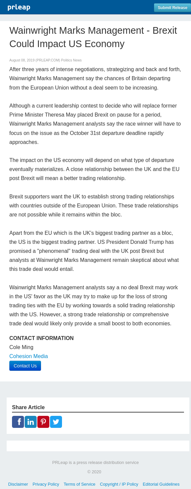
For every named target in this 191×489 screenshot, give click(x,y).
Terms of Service (79, 484)
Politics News (71, 60)
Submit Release (172, 7)
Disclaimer (18, 484)
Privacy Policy (46, 484)
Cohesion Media (28, 356)
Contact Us (25, 365)
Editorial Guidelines (161, 484)
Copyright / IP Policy (119, 484)
